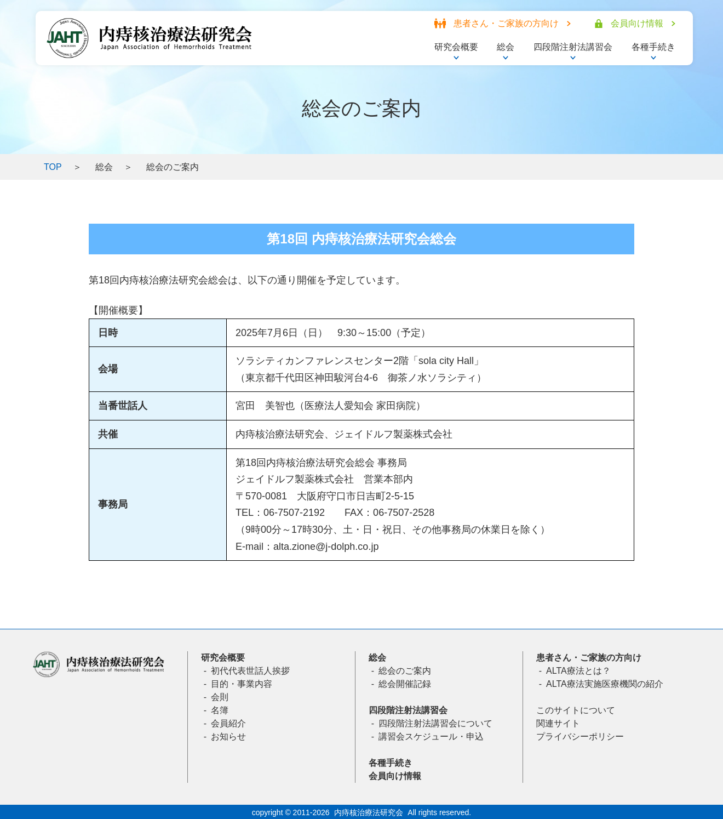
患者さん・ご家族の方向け (588, 657)
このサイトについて (575, 710)
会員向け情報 (395, 776)
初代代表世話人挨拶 (250, 670)
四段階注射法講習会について (435, 723)
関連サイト (558, 723)
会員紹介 (228, 723)
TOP (53, 167)
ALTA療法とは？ (578, 670)
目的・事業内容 (241, 684)
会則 (219, 697)
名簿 (219, 710)
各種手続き (390, 762)
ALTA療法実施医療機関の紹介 (604, 684)
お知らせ (228, 736)
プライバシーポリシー (580, 736)
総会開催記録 (404, 684)
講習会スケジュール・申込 (431, 736)
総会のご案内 (404, 670)
